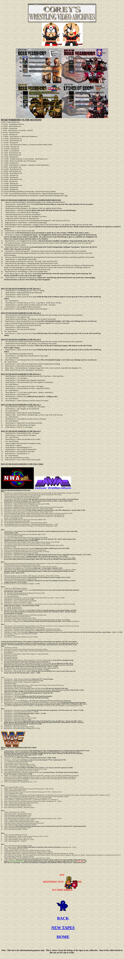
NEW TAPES (63, 928)
